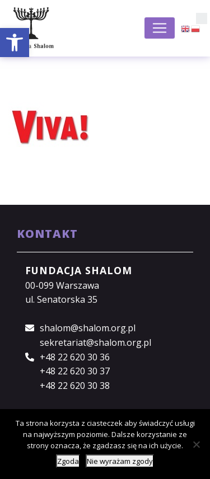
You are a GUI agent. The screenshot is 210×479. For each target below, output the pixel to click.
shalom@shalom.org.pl (88, 328)
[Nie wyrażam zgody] (196, 444)
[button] (14, 42)
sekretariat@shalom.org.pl (95, 342)
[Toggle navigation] (159, 28)
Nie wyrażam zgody (120, 461)
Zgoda (68, 461)
